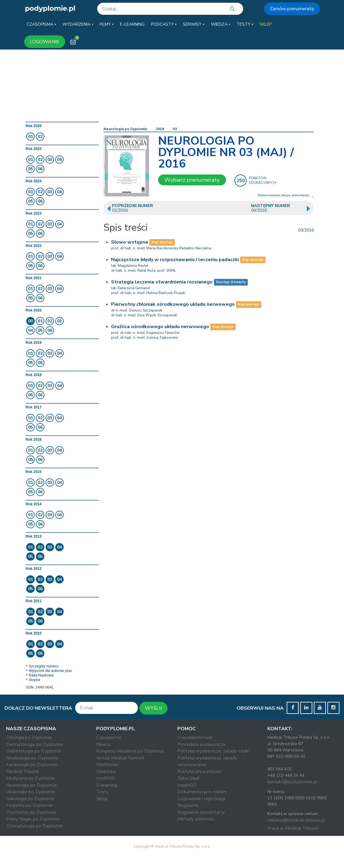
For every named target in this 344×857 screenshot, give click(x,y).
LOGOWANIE (44, 41)
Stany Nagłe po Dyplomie (33, 819)
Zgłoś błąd (188, 778)
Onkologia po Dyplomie (30, 799)
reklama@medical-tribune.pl (296, 820)
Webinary (106, 772)
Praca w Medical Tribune (292, 828)
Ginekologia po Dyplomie (32, 758)
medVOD (106, 778)
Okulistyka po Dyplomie (30, 792)
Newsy (103, 744)
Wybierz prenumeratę (192, 180)
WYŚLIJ (153, 708)
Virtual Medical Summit (120, 758)
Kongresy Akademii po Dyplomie (130, 751)
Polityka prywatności (199, 772)
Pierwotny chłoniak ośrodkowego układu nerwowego (173, 304)
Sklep (102, 799)
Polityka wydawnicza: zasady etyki (213, 751)
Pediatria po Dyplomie (29, 805)
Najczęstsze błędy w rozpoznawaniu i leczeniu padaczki (175, 259)
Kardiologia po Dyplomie (31, 765)
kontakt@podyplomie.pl (292, 782)
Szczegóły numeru (44, 666)
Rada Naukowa (41, 675)
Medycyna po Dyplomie (30, 778)
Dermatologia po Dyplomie (34, 744)
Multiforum (107, 765)
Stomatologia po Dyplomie (34, 826)
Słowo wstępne (129, 242)
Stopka (34, 680)
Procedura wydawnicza (201, 744)
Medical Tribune (22, 772)
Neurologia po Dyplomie (125, 128)
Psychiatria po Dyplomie (31, 812)
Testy (102, 792)
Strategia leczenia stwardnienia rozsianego (162, 282)
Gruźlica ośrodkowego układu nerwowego (160, 326)
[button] (41, 24)
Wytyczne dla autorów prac (50, 671)
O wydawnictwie (194, 737)
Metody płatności (195, 819)
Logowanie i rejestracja (201, 799)
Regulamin (188, 805)
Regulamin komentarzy (201, 812)
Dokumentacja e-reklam (202, 792)
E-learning (106, 785)
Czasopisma (108, 737)
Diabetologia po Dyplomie (33, 751)
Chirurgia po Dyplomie (29, 737)
